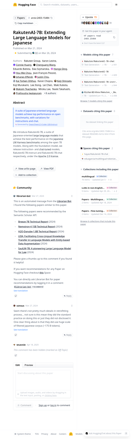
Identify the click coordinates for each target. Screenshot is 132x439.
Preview (29, 365)
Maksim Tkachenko (26, 89)
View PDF (47, 168)
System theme (22, 434)
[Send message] (126, 433)
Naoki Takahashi (61, 89)
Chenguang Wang (46, 64)
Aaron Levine (49, 60)
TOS (37, 434)
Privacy (44, 434)
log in (53, 405)
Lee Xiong (35, 85)
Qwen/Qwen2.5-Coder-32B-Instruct (43, 124)
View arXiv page (25, 168)
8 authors (50, 93)
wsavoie (21, 344)
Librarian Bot (64, 201)
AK (35, 52)
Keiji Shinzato (64, 81)
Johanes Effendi (24, 77)
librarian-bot (24, 196)
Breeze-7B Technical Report (33, 221)
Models (78, 434)
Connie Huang (23, 64)
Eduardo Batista (21, 68)
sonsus (20, 305)
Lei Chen (47, 85)
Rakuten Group (32, 60)
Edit (18, 365)
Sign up (43, 405)
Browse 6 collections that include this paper (97, 223)
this (42, 272)
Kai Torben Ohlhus (26, 81)
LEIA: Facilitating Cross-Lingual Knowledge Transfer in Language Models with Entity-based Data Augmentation (44, 240)
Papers (19, 17)
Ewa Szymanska (40, 68)
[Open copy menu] (36, 23)
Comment (24, 405)
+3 (110, 23)
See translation (21, 290)
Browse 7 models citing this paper (96, 101)
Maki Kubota (60, 85)
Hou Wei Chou (23, 73)
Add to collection (25, 175)
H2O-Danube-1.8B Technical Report (37, 231)
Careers (62, 434)
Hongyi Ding (60, 68)
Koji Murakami (21, 85)
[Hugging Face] (71, 434)
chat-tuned (45, 149)
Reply (67, 295)
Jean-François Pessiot (44, 72)
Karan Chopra (45, 81)
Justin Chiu (43, 77)
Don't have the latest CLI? (94, 43)
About (53, 434)
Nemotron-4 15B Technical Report (36, 226)
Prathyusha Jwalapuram (29, 93)
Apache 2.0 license (48, 156)
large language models (45, 135)
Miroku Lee (44, 89)
